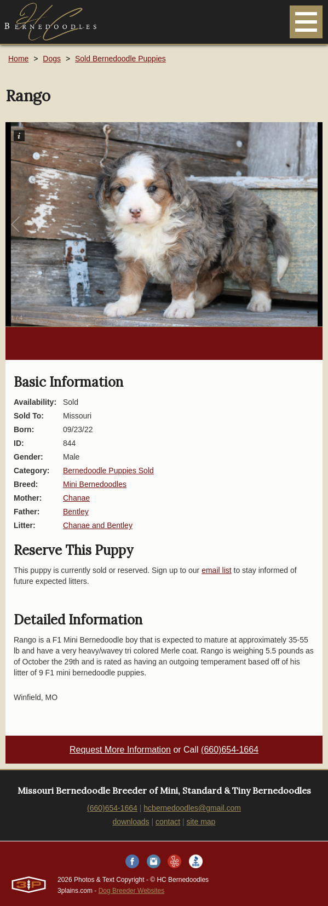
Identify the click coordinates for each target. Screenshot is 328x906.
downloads (131, 821)
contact (168, 821)
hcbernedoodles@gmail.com (192, 808)
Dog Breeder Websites (132, 890)
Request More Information (120, 749)
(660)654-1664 (229, 749)
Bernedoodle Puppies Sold (108, 470)
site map (201, 821)
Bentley (76, 511)
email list (216, 570)
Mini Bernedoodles (94, 484)
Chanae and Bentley (98, 525)
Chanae (76, 498)
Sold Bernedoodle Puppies (120, 58)
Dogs (52, 58)
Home (18, 58)
